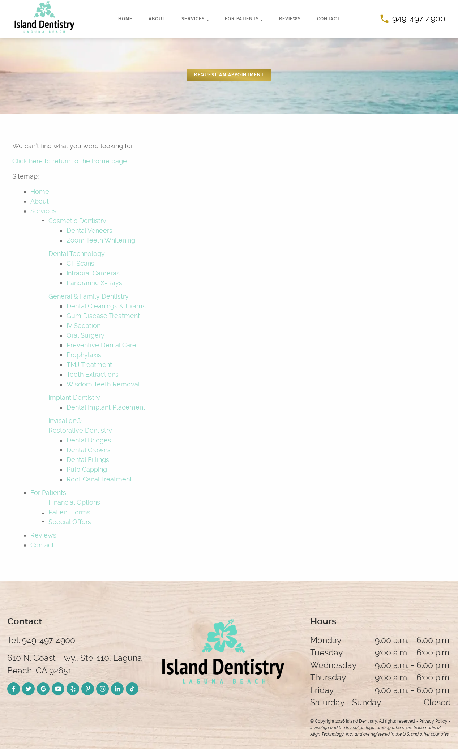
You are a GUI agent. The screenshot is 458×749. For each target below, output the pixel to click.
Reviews (290, 18)
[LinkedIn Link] (117, 688)
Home (125, 18)
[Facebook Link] (13, 688)
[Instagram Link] (102, 688)
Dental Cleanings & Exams (106, 306)
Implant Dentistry (74, 397)
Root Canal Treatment (99, 479)
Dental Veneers (89, 230)
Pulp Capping (87, 469)
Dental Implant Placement (106, 407)
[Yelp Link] (73, 688)
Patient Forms (69, 512)
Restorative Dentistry (80, 430)
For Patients (242, 18)
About (157, 18)
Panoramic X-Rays (94, 283)
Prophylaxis (84, 355)
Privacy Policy (433, 721)
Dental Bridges (89, 440)
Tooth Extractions (93, 374)
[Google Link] (43, 688)
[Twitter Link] (28, 688)
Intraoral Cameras (93, 273)
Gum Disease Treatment (103, 316)
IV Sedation (83, 325)
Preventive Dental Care (101, 345)
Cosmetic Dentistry (77, 220)
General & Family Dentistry (88, 296)
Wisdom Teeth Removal (103, 384)
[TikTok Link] (132, 688)
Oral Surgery (85, 335)
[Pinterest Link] (87, 688)
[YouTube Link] (58, 688)
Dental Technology (76, 253)
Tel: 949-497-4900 (41, 640)
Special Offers (69, 522)
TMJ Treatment (89, 364)
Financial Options (74, 502)
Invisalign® (65, 420)
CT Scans (80, 263)
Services (193, 18)
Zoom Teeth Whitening (101, 240)
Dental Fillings (88, 459)
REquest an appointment (229, 74)
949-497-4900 (412, 18)
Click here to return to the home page (69, 161)
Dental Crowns (89, 450)
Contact (328, 18)
